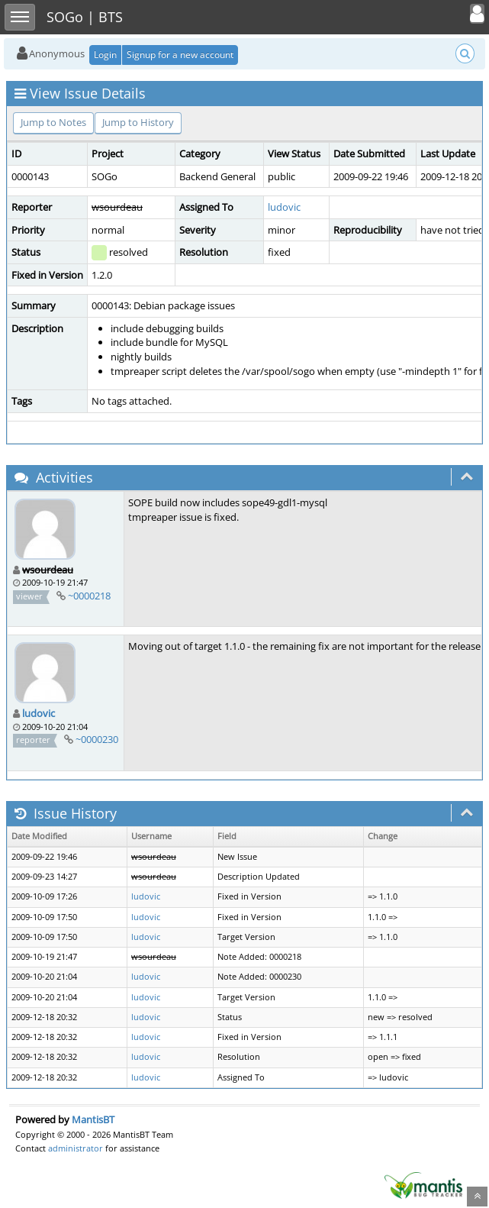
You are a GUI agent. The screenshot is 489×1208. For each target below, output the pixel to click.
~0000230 (97, 739)
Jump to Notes (53, 122)
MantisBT (93, 1119)
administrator (75, 1148)
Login (105, 54)
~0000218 (89, 595)
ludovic (284, 207)
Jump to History (138, 122)
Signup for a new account (180, 54)
